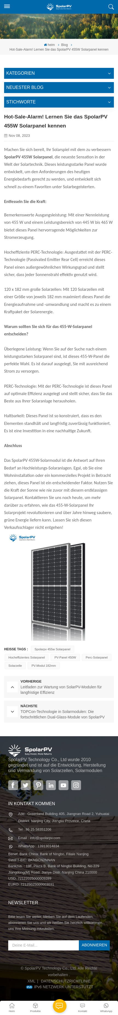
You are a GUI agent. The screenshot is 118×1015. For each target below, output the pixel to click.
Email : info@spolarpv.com (39, 838)
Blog (64, 45)
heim (49, 45)
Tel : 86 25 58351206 (34, 829)
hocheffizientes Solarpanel (26, 657)
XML (31, 981)
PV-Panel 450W (65, 657)
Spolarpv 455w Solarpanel (52, 649)
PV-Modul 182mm (43, 665)
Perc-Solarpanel (97, 657)
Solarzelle (15, 665)
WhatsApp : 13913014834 (38, 846)
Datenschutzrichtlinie (66, 981)
